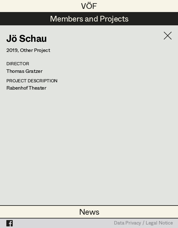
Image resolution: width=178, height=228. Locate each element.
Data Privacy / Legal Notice (143, 223)
